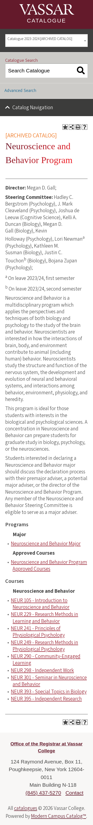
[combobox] (46, 40)
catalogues (25, 808)
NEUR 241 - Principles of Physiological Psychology (38, 632)
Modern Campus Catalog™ (58, 816)
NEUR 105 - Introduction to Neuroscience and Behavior (40, 604)
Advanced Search (20, 90)
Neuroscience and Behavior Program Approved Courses (49, 565)
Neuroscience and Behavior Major (46, 543)
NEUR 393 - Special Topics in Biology (49, 691)
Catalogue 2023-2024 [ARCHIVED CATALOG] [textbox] (39, 39)
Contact (74, 793)
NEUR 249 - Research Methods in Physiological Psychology (44, 646)
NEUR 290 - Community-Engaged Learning (45, 660)
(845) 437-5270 (43, 793)
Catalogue (46, 21)
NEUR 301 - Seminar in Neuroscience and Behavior (49, 681)
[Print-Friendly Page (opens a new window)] (78, 127)
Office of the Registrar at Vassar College (46, 747)
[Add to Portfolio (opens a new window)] (65, 127)
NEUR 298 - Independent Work (42, 670)
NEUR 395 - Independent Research (46, 698)
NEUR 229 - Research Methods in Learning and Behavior (44, 618)
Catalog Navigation (32, 107)
